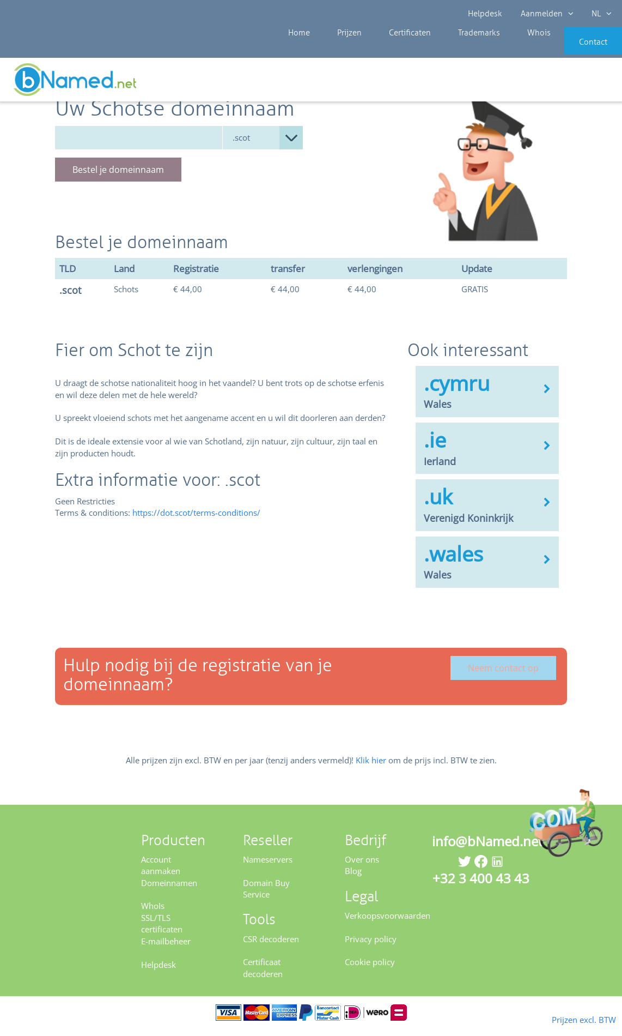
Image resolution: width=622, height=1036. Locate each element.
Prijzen (338, 49)
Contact (577, 49)
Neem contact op (503, 675)
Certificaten (389, 49)
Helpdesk (485, 14)
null (263, 144)
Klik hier (371, 767)
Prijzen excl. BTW (566, 1018)
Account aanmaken (160, 872)
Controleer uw (582, 83)
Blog (353, 877)
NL (598, 13)
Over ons (362, 866)
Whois (502, 49)
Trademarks (450, 49)
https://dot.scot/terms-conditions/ (196, 520)
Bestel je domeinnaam (118, 177)
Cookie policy (370, 969)
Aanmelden (545, 13)
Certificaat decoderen (263, 975)
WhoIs (152, 913)
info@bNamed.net (487, 848)
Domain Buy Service (266, 895)
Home (296, 49)
